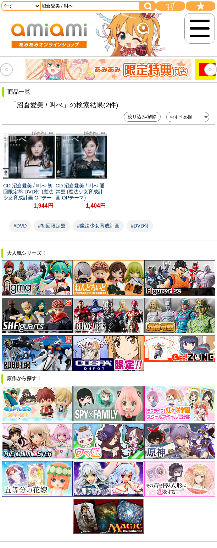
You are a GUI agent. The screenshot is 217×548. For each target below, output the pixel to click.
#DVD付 (140, 226)
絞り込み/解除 (142, 116)
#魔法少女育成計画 (98, 226)
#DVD (20, 226)
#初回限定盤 (52, 226)
